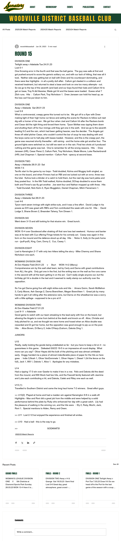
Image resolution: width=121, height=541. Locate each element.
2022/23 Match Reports (24, 434)
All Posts (6, 29)
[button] (32, 7)
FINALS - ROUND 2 (53, 473)
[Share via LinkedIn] (28, 443)
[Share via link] (34, 443)
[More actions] (104, 46)
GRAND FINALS (11, 473)
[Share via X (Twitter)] (22, 443)
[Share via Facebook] (16, 443)
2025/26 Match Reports (25, 29)
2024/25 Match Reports (50, 29)
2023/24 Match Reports (76, 29)
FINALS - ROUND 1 (93, 473)
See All (116, 464)
